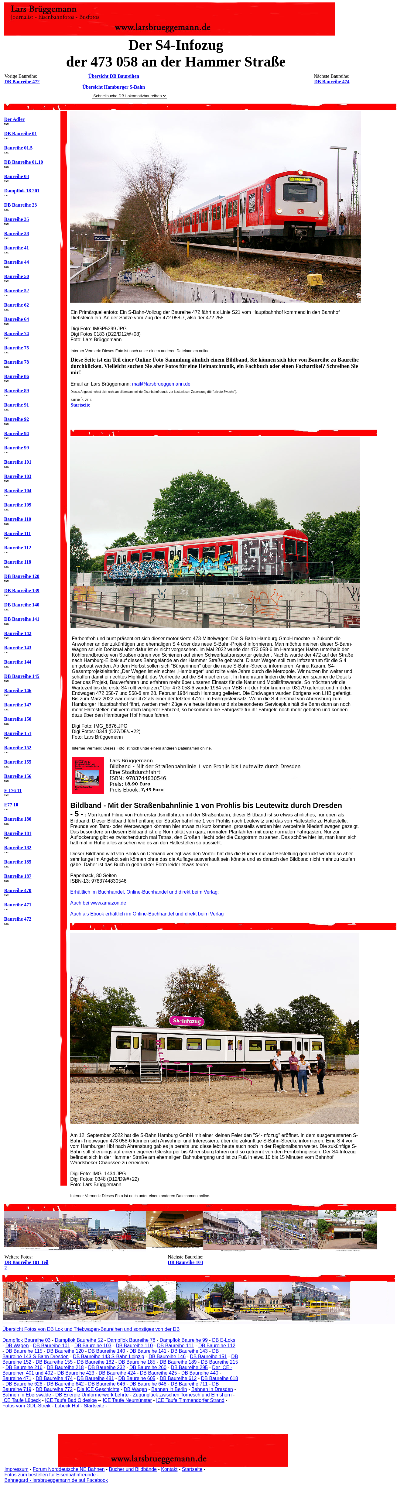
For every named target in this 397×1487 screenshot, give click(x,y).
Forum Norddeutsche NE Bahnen (69, 1469)
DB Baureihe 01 (20, 133)
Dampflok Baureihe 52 (79, 1340)
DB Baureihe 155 (54, 1362)
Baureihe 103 (17, 476)
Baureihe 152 (17, 747)
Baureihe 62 (16, 304)
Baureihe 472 (17, 919)
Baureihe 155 (17, 761)
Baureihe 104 (17, 490)
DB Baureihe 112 (216, 1345)
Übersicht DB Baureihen (113, 76)
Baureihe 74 (16, 333)
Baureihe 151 (17, 733)
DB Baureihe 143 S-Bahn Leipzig (108, 1356)
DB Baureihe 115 (24, 1351)
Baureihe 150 (17, 719)
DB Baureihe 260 (147, 1367)
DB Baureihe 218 (65, 1367)
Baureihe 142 (17, 633)
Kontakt (169, 1469)
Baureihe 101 (17, 462)
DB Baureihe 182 (95, 1362)
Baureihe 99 (16, 447)
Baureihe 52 (16, 290)
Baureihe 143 (17, 647)
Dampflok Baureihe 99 (184, 1340)
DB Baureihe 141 (21, 619)
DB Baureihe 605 (137, 1378)
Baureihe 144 (17, 662)
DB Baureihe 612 (178, 1378)
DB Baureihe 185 (137, 1362)
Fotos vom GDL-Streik (26, 1405)
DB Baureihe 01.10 (23, 162)
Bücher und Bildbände (133, 1469)
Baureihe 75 (16, 347)
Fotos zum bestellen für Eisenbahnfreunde (50, 1474)
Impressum (16, 1469)
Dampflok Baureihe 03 (26, 1340)
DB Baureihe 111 (175, 1345)
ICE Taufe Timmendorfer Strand (190, 1400)
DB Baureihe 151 (208, 1356)
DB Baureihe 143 (189, 1351)
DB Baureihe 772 (54, 1389)
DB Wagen (17, 1345)
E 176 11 (13, 790)
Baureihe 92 (16, 419)
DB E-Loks (223, 1340)
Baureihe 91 (16, 404)
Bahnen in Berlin (169, 1389)
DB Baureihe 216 (24, 1367)
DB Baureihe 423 (75, 1372)
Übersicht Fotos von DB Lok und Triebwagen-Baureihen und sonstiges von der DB (91, 1329)
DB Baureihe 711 (189, 1383)
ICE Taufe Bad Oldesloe (71, 1400)
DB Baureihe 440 (199, 1372)
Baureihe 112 (17, 547)
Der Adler (14, 119)
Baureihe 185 (17, 861)
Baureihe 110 (17, 519)
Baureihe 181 (17, 833)
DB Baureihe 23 (20, 205)
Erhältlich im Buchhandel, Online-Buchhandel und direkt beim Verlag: (144, 892)
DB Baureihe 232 (106, 1367)
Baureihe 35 (16, 219)
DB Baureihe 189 (178, 1362)
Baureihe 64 (16, 319)
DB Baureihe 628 (24, 1383)
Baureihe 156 (17, 776)
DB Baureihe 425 (158, 1372)
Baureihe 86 (16, 376)
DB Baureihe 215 (219, 1362)
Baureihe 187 (17, 876)
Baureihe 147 (17, 704)
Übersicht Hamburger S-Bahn (113, 87)
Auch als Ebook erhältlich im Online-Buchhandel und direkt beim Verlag (147, 913)
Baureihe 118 (17, 562)
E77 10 (11, 804)
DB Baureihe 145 (21, 676)
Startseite (94, 1405)
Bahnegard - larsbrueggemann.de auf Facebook (56, 1480)
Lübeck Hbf (67, 1405)
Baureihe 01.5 (18, 147)
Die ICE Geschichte (98, 1389)
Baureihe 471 (17, 904)
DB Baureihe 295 (189, 1367)
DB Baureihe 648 (147, 1383)
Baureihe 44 (16, 262)
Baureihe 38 (16, 233)
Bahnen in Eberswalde (26, 1394)
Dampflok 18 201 (21, 190)
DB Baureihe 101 (51, 1345)
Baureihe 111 (17, 533)
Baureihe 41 (16, 247)
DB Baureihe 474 (331, 81)
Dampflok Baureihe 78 (131, 1340)
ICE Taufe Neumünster (127, 1400)
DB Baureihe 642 (65, 1383)
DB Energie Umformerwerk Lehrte (91, 1394)
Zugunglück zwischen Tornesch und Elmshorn (182, 1394)
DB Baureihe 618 (219, 1378)
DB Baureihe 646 (106, 1383)
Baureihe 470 (17, 890)
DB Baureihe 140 (21, 604)
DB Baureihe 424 (117, 1372)
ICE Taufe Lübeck (21, 1400)
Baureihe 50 (16, 276)
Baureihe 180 (17, 819)
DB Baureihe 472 (21, 81)
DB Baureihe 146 (167, 1356)
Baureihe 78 (16, 362)
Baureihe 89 (16, 390)
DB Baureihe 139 (21, 590)
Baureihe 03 (16, 176)
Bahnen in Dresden (212, 1389)
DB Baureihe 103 (185, 1262)
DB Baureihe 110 (134, 1345)
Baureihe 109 (17, 504)
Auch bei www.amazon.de (98, 902)
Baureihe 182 (17, 847)
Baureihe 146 (17, 690)
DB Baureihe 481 (95, 1378)
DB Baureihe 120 (21, 576)
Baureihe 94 (16, 433)
